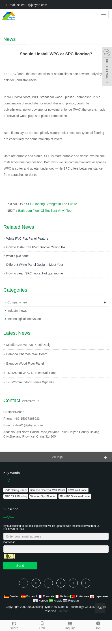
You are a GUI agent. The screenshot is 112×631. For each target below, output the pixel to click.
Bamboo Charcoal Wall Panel (47, 490)
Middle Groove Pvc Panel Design (29, 345)
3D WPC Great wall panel (75, 496)
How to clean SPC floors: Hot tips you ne (34, 273)
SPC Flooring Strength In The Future (51, 204)
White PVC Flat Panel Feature (27, 238)
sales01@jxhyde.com (28, 425)
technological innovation (24, 319)
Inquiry (70, 625)
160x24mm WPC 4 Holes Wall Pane (31, 373)
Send (20, 565)
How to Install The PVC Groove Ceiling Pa (35, 247)
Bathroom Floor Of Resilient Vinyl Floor (45, 210)
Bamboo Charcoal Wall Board (26, 354)
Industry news (17, 310)
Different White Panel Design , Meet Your (34, 264)
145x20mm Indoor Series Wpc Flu (30, 382)
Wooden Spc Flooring (43, 496)
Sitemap (63, 611)
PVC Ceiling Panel (15, 490)
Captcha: (9, 542)
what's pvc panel (17, 256)
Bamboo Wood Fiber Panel (25, 363)
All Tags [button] (57, 457)
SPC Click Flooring (15, 496)
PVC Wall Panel (77, 490)
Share (14, 625)
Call (42, 625)
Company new (17, 302)
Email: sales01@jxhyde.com (26, 5)
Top (98, 625)
